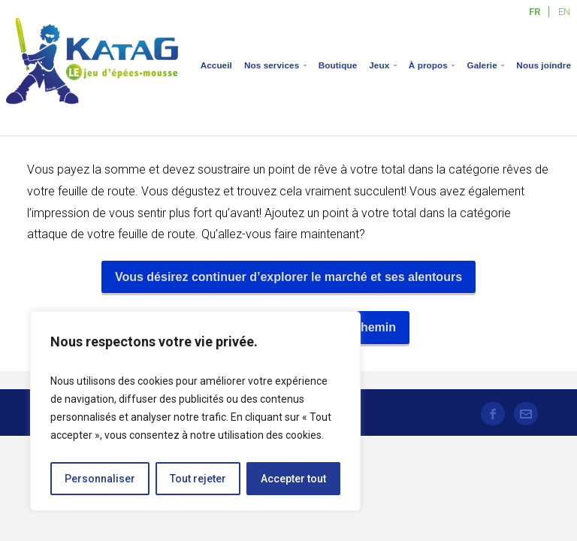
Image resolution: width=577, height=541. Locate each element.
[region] (195, 411)
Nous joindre (543, 65)
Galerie (482, 65)
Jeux (379, 65)
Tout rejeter (198, 479)
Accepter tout (293, 479)
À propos (428, 65)
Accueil (216, 65)
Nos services (271, 65)
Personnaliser (100, 479)
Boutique (338, 65)
